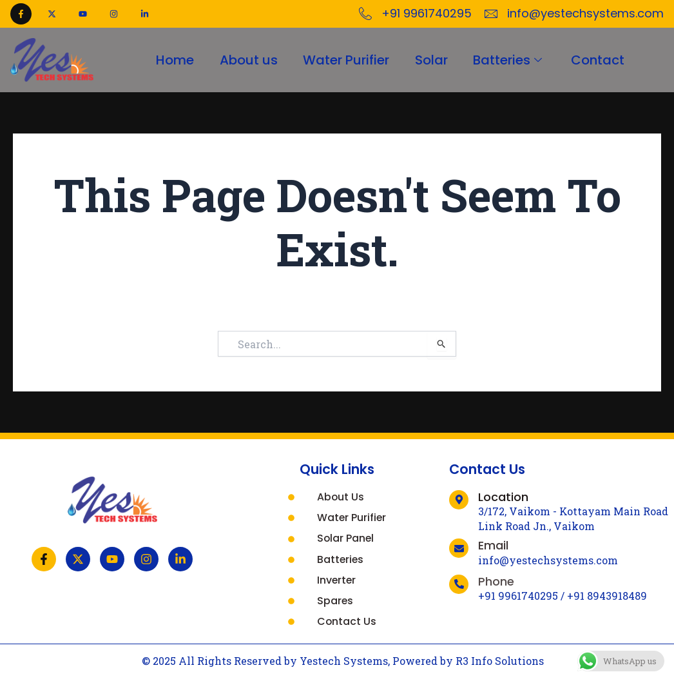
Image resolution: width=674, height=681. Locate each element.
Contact (598, 60)
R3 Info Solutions (500, 661)
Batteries (510, 60)
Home (174, 60)
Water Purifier (346, 60)
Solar (431, 60)
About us (248, 60)
